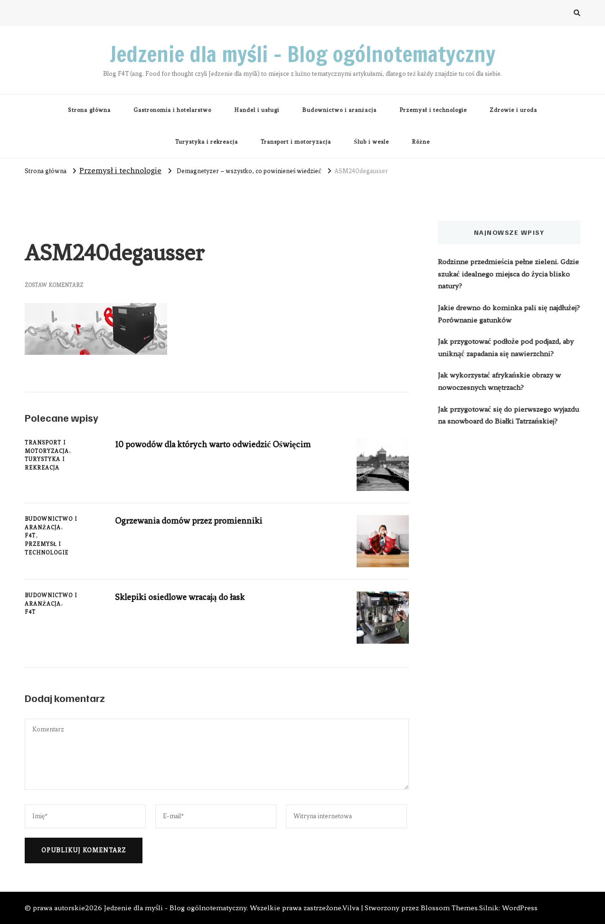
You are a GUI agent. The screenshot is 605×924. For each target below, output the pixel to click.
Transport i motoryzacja (296, 142)
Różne (421, 142)
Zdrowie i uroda (513, 110)
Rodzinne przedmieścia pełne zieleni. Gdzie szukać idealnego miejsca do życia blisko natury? (508, 274)
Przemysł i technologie (433, 110)
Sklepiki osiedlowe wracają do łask (184, 596)
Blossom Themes (449, 908)
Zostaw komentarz (54, 285)
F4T (30, 535)
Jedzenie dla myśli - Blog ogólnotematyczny (175, 908)
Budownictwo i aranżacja (339, 110)
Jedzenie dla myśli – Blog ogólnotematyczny (302, 54)
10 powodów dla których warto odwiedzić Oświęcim (218, 444)
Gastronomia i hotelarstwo (172, 110)
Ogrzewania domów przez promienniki (192, 520)
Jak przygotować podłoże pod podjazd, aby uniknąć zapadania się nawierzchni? (506, 347)
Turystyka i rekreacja (206, 142)
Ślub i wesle (371, 142)
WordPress (520, 908)
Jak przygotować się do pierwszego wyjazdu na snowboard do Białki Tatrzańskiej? (508, 415)
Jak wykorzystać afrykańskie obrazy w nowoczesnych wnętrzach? (499, 381)
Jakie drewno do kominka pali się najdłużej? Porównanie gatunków (509, 314)
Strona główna (89, 110)
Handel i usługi (256, 110)
